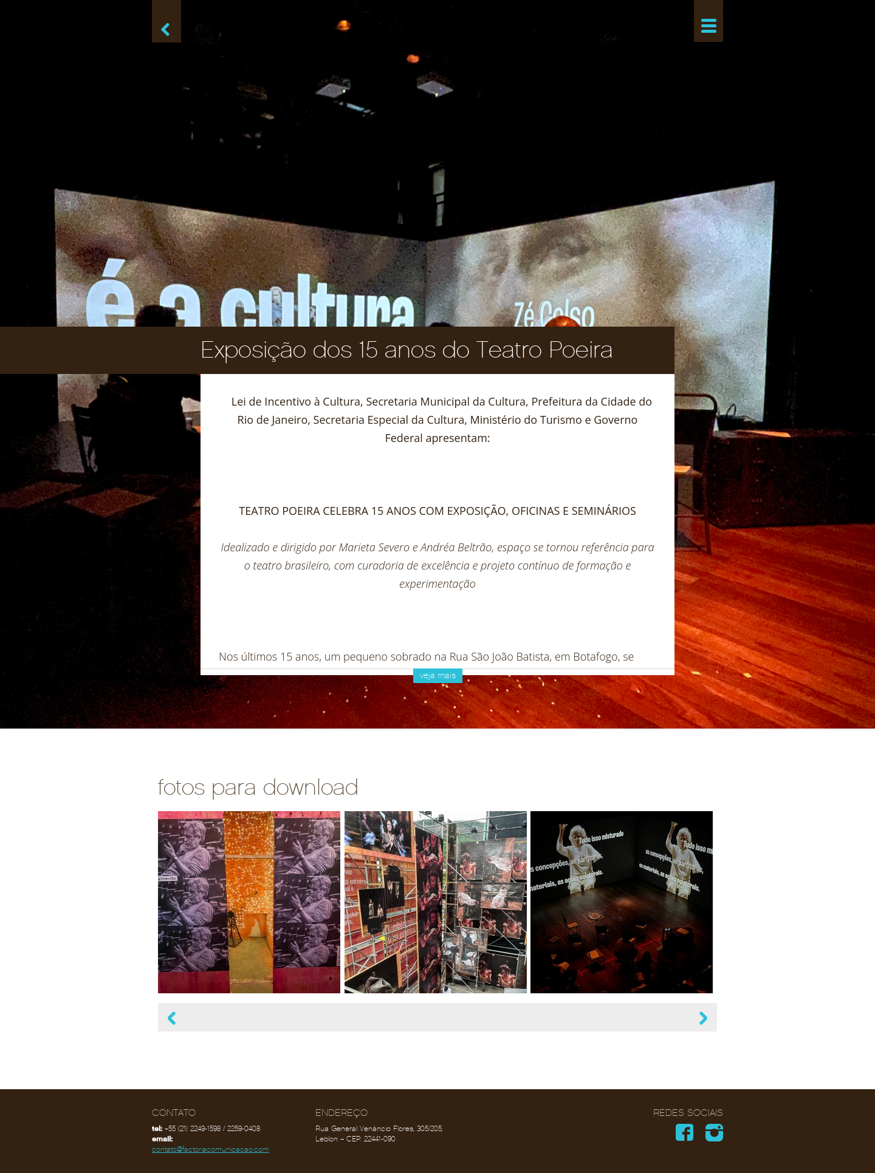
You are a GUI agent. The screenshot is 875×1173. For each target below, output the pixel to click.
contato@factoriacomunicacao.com (210, 1149)
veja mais (438, 675)
